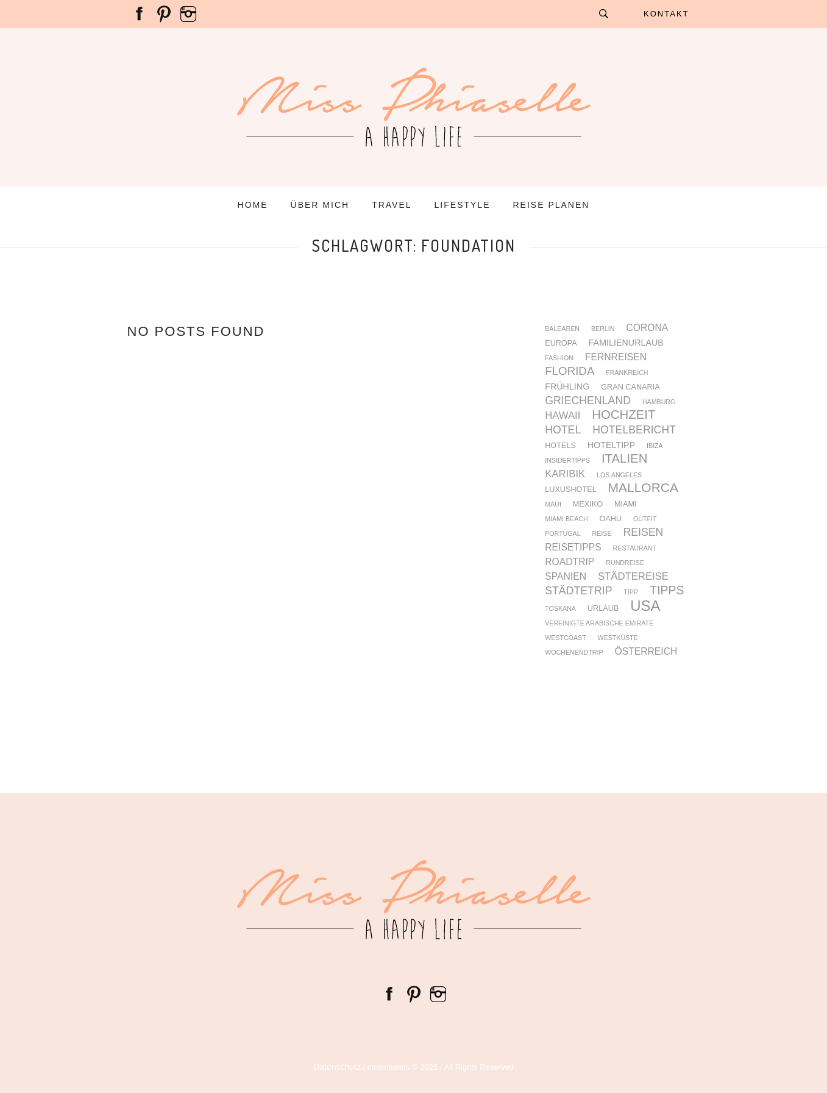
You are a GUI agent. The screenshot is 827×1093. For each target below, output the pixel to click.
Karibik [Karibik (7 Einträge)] (565, 474)
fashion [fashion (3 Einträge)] (559, 358)
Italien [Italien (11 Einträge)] (624, 458)
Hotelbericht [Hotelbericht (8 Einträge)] (634, 430)
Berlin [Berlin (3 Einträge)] (603, 329)
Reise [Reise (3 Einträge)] (602, 533)
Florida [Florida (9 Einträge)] (569, 371)
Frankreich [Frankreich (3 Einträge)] (627, 372)
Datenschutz (337, 1067)
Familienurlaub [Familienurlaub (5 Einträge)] (626, 342)
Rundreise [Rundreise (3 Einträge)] (625, 563)
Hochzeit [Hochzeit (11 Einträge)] (623, 414)
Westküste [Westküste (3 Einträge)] (618, 638)
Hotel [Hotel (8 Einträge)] (563, 430)
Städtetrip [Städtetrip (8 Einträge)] (578, 591)
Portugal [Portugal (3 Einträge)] (562, 533)
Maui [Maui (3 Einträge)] (553, 504)
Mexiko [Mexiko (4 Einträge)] (588, 504)
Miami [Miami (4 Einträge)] (625, 504)
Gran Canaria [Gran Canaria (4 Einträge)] (630, 387)
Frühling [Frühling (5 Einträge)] (567, 386)
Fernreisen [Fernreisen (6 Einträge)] (616, 357)
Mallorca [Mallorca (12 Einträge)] (643, 488)
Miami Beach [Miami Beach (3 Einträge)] (566, 519)
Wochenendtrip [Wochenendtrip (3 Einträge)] (574, 652)
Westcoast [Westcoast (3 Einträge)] (565, 638)
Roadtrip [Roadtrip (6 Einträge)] (569, 562)
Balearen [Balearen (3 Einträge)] (562, 329)
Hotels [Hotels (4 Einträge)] (560, 446)
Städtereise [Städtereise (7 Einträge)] (633, 577)
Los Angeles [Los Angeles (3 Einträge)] (619, 475)
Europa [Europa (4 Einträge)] (561, 343)
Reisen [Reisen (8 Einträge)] (643, 532)
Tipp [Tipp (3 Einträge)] (630, 592)
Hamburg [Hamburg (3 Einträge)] (658, 402)
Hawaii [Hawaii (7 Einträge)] (562, 416)
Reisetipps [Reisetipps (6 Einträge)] (573, 547)
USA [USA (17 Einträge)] (645, 606)
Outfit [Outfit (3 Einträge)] (644, 519)
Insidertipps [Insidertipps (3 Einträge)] (567, 460)
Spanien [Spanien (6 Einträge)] (565, 577)
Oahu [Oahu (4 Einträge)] (611, 519)
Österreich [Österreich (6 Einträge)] (645, 652)
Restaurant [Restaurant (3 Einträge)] (634, 548)
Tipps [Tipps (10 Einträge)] (667, 591)
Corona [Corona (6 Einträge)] (647, 328)
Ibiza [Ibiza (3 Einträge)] (655, 446)
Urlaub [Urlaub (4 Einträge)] (603, 609)
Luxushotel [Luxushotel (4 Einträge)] (571, 490)
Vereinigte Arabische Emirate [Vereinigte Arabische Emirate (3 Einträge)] (599, 623)
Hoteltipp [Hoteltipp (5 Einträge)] (611, 445)
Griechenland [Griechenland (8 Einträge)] (588, 401)
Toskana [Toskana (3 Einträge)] (560, 608)
